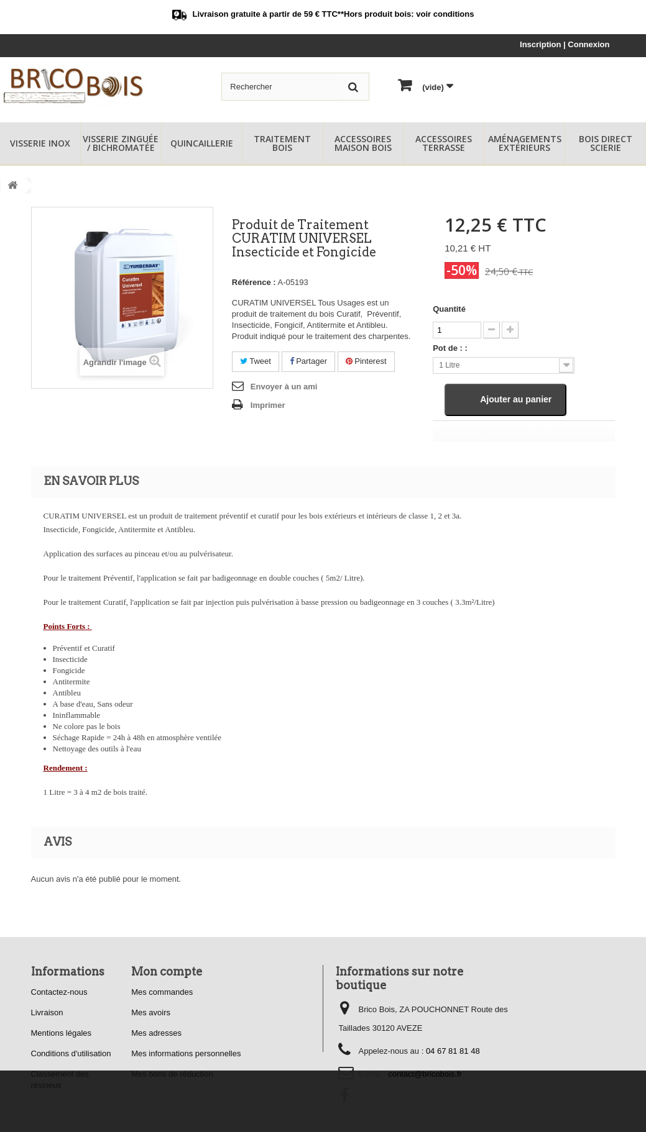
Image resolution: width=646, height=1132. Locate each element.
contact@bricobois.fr (425, 1074)
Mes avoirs (150, 1012)
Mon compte (167, 971)
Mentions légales (61, 1033)
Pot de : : (450, 348)
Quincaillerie (201, 143)
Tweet (255, 361)
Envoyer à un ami (284, 386)
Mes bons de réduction (172, 1074)
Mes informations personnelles (186, 1053)
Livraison (47, 1012)
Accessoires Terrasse (443, 143)
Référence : (254, 282)
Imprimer (268, 405)
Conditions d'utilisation (71, 1053)
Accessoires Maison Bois (363, 143)
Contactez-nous (59, 992)
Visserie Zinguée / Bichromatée (121, 143)
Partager (308, 361)
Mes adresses (156, 1033)
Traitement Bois (282, 143)
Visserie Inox (40, 143)
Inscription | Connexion (564, 44)
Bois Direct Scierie (605, 143)
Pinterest (366, 361)
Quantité (449, 309)
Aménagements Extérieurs (524, 143)
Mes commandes (162, 992)
